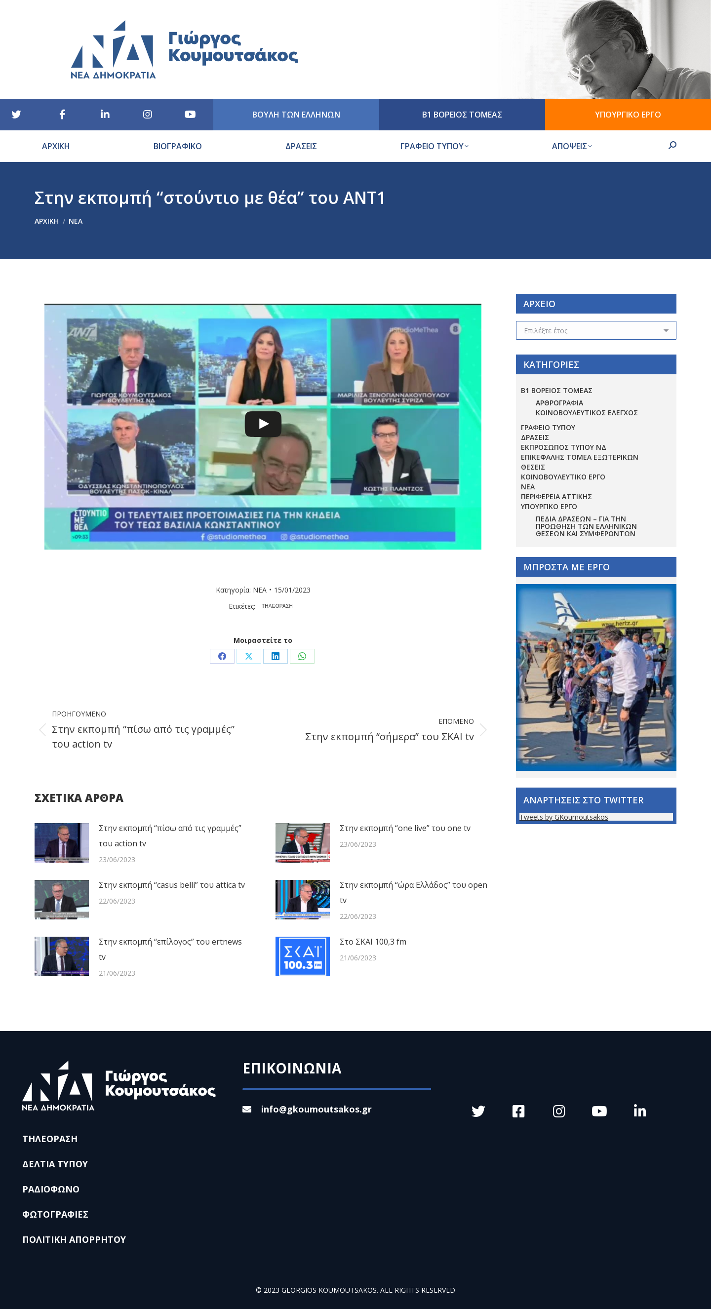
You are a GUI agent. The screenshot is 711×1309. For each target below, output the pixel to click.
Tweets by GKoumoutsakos (563, 817)
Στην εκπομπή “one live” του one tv (405, 828)
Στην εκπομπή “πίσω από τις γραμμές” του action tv (170, 836)
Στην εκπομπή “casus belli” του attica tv (172, 884)
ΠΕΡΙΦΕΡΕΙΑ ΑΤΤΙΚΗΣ (556, 496)
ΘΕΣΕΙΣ (533, 467)
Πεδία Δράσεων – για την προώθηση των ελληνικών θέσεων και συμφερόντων (586, 526)
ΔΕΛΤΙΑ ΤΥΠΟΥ (55, 1164)
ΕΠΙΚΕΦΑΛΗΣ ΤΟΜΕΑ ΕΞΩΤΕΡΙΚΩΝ (579, 457)
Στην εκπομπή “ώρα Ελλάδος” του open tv (413, 892)
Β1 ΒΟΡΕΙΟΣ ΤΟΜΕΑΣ (556, 390)
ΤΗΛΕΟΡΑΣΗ (277, 606)
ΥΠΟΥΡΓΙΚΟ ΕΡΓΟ (549, 506)
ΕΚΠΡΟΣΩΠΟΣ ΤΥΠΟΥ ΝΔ (563, 447)
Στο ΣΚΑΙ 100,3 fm (373, 941)
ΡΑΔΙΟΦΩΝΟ (50, 1189)
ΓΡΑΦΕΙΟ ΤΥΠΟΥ (548, 427)
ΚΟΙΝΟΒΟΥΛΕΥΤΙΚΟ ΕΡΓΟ (563, 476)
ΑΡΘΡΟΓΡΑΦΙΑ (559, 402)
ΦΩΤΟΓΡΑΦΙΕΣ (55, 1214)
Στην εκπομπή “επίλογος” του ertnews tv (170, 949)
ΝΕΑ (260, 590)
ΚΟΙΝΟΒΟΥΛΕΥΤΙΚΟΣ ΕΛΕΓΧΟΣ (587, 412)
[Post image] (62, 843)
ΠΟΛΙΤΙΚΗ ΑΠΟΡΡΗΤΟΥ (74, 1239)
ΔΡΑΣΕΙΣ (535, 437)
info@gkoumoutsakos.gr (307, 1109)
